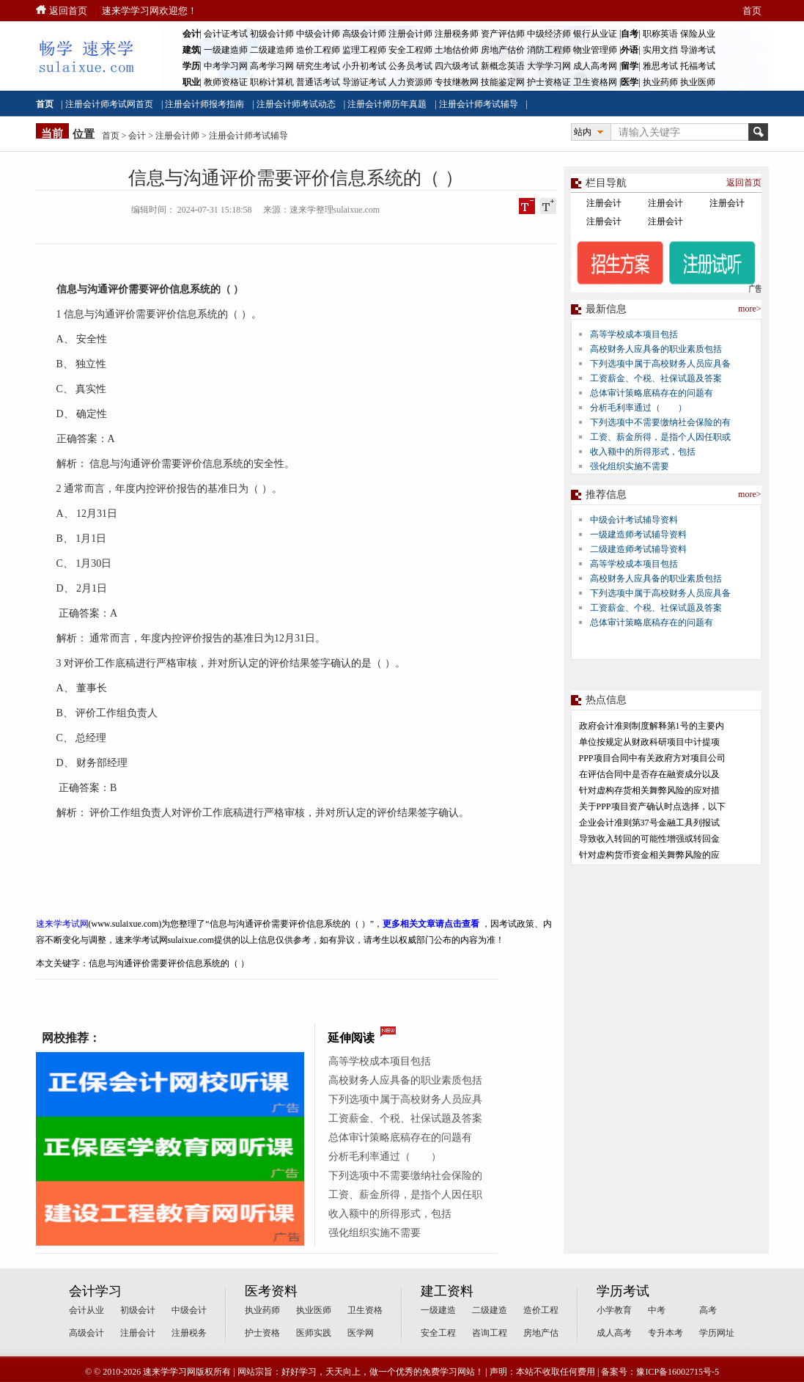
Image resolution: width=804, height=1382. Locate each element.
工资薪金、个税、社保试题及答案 (405, 1118)
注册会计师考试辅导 (478, 104)
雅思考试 (660, 66)
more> (749, 309)
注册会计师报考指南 (204, 104)
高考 (708, 1310)
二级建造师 (272, 50)
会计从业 (86, 1310)
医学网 (360, 1333)
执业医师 (697, 82)
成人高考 (614, 1333)
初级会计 (137, 1310)
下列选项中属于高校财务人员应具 (405, 1099)
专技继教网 (457, 82)
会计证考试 (226, 34)
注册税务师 (457, 34)
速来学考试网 (62, 924)
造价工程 (540, 1310)
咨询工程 (489, 1333)
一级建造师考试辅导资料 (638, 534)
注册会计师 (410, 34)
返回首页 (68, 10)
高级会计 (86, 1333)
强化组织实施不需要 (374, 1232)
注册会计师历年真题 (387, 104)
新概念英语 (503, 66)
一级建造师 (226, 50)
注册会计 (604, 203)
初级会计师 (272, 34)
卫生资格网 (595, 82)
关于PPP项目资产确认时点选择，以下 (652, 806)
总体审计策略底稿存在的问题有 (400, 1137)
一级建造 (438, 1310)
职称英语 (660, 34)
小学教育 (614, 1310)
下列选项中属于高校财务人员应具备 (660, 364)
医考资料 (271, 1291)
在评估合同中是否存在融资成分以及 (649, 774)
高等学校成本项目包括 (379, 1061)
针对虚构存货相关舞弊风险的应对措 (649, 790)
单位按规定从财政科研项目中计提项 (649, 742)
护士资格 (262, 1333)
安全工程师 (410, 50)
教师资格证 (226, 82)
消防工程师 (549, 50)
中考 (656, 1310)
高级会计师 (364, 34)
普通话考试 (318, 82)
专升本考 (665, 1333)
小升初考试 (364, 66)
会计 (137, 136)
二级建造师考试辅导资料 (638, 549)
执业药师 (660, 82)
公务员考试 (410, 66)
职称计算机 (272, 82)
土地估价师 (457, 50)
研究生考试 (318, 66)
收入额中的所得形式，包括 (389, 1213)
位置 (84, 134)
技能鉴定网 (503, 82)
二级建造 (489, 1310)
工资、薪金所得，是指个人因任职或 (660, 437)
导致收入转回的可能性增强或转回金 (649, 839)
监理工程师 (364, 50)
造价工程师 (318, 50)
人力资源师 (410, 82)
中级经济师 (549, 34)
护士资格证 (549, 82)
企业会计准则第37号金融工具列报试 (649, 822)
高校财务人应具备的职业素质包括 (405, 1080)
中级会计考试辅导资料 (634, 520)
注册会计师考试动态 (296, 104)
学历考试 (623, 1291)
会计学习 (95, 1291)
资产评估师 (503, 34)
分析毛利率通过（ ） (384, 1156)
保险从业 (697, 34)
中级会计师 (318, 34)
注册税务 (189, 1333)
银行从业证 (595, 34)
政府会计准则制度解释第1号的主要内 (651, 726)
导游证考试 (364, 82)
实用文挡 (660, 50)
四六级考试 (457, 66)
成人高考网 (595, 66)
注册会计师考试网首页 (109, 104)
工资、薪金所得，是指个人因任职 (405, 1194)
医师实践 (313, 1333)
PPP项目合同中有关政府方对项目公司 (652, 758)
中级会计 (189, 1310)
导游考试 (697, 50)
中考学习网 (226, 66)
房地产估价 (503, 50)
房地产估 (540, 1333)
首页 (751, 10)
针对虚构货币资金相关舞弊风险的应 (649, 855)
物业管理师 (595, 50)
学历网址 (716, 1333)
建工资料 (447, 1291)
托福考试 (697, 66)
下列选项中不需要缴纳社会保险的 (405, 1175)
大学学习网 (549, 66)
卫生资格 (365, 1310)
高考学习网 (272, 66)
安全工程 (438, 1333)
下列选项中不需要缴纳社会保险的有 (660, 422)
